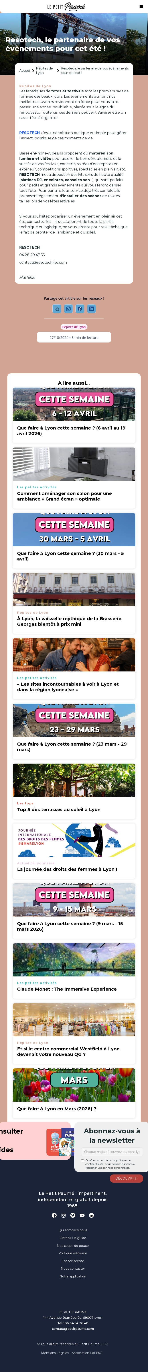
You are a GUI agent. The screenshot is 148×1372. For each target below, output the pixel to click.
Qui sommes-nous (73, 1230)
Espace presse (73, 1261)
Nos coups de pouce (73, 1246)
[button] (141, 6)
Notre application (72, 1276)
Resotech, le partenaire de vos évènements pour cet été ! (95, 70)
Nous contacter (73, 1269)
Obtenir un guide (73, 1238)
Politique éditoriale (72, 1253)
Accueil (24, 71)
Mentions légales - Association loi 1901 (72, 1353)
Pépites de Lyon (44, 70)
